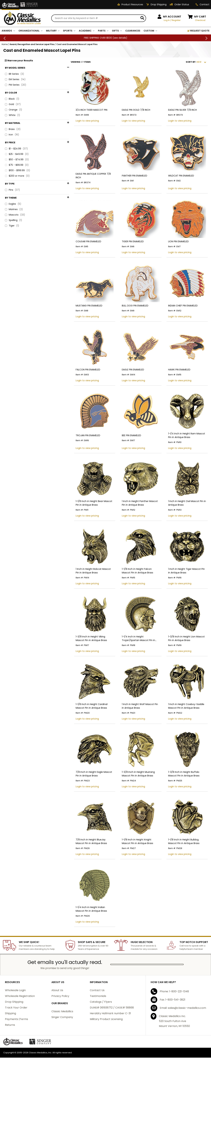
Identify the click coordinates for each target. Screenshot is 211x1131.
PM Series (15, 85)
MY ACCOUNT (172, 17)
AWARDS (8, 31)
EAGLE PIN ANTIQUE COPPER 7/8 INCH (84, 182)
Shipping (10, 1060)
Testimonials (98, 1043)
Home (5, 44)
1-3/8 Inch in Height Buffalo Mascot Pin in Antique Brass (184, 812)
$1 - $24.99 (16, 123)
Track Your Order (16, 1054)
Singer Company (62, 1064)
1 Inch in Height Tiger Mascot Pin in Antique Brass (184, 598)
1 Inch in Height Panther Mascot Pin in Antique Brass (134, 526)
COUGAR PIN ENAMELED (77, 250)
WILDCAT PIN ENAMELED (177, 182)
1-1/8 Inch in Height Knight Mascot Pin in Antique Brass (133, 884)
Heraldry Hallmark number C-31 (110, 1060)
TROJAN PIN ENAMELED (76, 455)
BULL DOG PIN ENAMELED (127, 318)
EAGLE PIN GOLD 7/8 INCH (128, 114)
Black (12, 99)
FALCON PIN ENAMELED (76, 386)
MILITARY (53, 31)
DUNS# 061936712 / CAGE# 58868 (112, 1054)
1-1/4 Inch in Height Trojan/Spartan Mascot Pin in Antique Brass (134, 669)
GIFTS (117, 31)
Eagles (13, 148)
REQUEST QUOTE (198, 31)
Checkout (200, 20)
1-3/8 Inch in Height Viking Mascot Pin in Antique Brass (83, 669)
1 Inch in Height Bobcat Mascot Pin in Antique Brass (85, 598)
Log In (167, 20)
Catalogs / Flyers (101, 1049)
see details (120, 38)
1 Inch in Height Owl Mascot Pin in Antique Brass (183, 526)
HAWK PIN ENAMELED (175, 386)
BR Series (14, 74)
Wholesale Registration (20, 1043)
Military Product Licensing (106, 1066)
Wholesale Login (15, 1037)
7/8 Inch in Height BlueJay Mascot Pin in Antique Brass (83, 884)
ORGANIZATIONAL (30, 31)
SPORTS (69, 31)
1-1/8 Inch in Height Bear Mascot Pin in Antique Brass (84, 526)
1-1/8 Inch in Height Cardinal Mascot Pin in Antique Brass (84, 741)
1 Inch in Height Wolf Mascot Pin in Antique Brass (133, 741)
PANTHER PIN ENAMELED (127, 182)
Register (176, 20)
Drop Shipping (14, 1049)
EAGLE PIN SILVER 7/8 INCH (178, 114)
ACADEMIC (87, 31)
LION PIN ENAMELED (174, 250)
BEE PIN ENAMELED (124, 455)
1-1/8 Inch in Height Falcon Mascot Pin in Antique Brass (133, 598)
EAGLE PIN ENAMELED (125, 386)
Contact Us (97, 1037)
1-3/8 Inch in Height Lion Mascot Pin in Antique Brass (184, 669)
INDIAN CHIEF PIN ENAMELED (179, 318)
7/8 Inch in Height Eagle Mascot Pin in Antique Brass (84, 812)
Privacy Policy (60, 1043)
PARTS (103, 31)
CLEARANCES (132, 31)
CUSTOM (150, 31)
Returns (10, 1072)
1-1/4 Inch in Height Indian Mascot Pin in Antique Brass (83, 955)
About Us (57, 1037)
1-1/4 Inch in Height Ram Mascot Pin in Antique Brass (184, 455)
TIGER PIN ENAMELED (125, 250)
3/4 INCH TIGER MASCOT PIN (80, 114)
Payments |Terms (16, 1066)
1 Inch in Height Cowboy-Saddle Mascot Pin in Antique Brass (182, 741)
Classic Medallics (62, 1058)
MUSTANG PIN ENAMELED (77, 318)
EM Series (15, 80)
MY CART (200, 17)
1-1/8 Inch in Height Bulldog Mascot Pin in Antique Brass (184, 884)
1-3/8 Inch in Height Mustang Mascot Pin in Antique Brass (130, 812)
